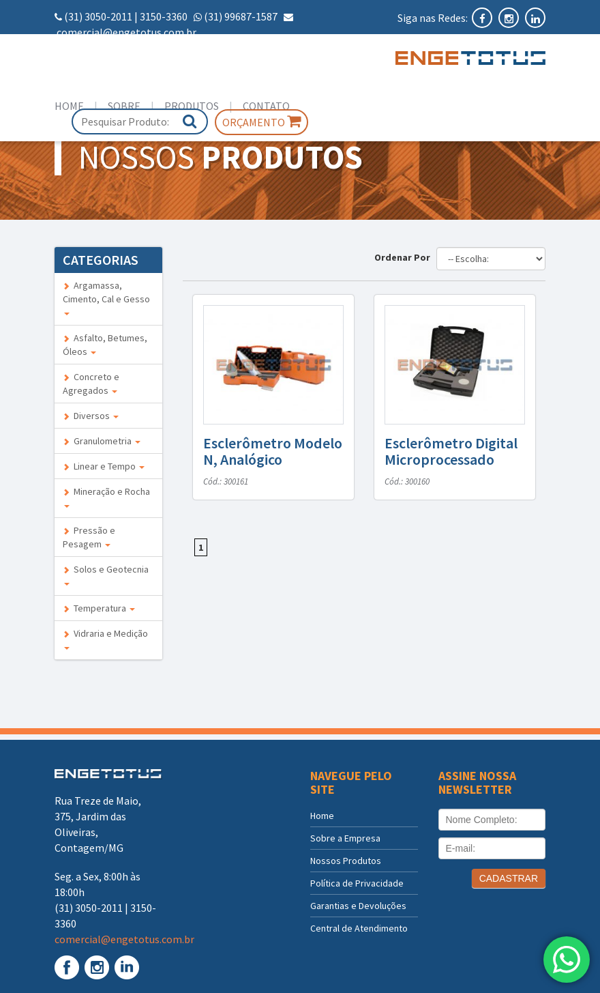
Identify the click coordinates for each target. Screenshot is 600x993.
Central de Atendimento (359, 928)
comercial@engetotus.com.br (126, 32)
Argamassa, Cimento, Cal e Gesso (106, 297)
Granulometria (101, 441)
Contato (266, 106)
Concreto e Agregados (91, 384)
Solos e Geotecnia (106, 574)
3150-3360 (164, 16)
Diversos (91, 415)
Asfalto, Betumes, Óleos (105, 345)
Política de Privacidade (357, 883)
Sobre (124, 106)
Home (69, 106)
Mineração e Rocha (106, 496)
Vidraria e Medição (105, 638)
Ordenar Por (404, 257)
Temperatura (99, 608)
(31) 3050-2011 (98, 16)
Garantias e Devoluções (358, 906)
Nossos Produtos (345, 860)
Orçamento (261, 121)
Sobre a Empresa (345, 838)
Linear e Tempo (104, 466)
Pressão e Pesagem (89, 537)
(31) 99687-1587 (241, 16)
